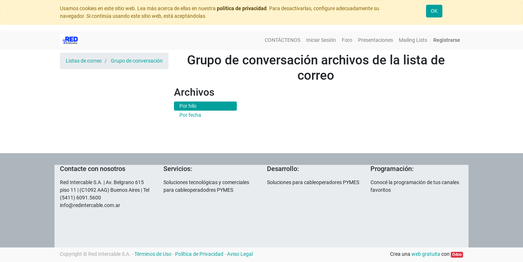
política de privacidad (242, 8)
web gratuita (425, 254)
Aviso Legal (240, 254)
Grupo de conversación (137, 61)
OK (434, 11)
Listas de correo (84, 61)
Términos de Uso (152, 254)
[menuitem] (282, 40)
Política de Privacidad (199, 254)
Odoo (457, 254)
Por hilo (187, 106)
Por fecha (190, 115)
